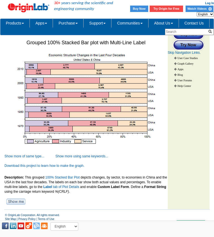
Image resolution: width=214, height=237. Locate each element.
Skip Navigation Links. (184, 53)
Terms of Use (46, 219)
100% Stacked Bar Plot (62, 177)
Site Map (10, 219)
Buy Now (139, 8)
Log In (209, 3)
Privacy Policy (27, 219)
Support (97, 23)
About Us (163, 23)
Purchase (68, 23)
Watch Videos (199, 8)
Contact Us (194, 23)
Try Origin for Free (166, 8)
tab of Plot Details (61, 187)
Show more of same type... (24, 156)
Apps (41, 23)
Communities (130, 23)
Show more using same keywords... (81, 156)
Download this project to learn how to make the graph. (44, 166)
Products (15, 23)
